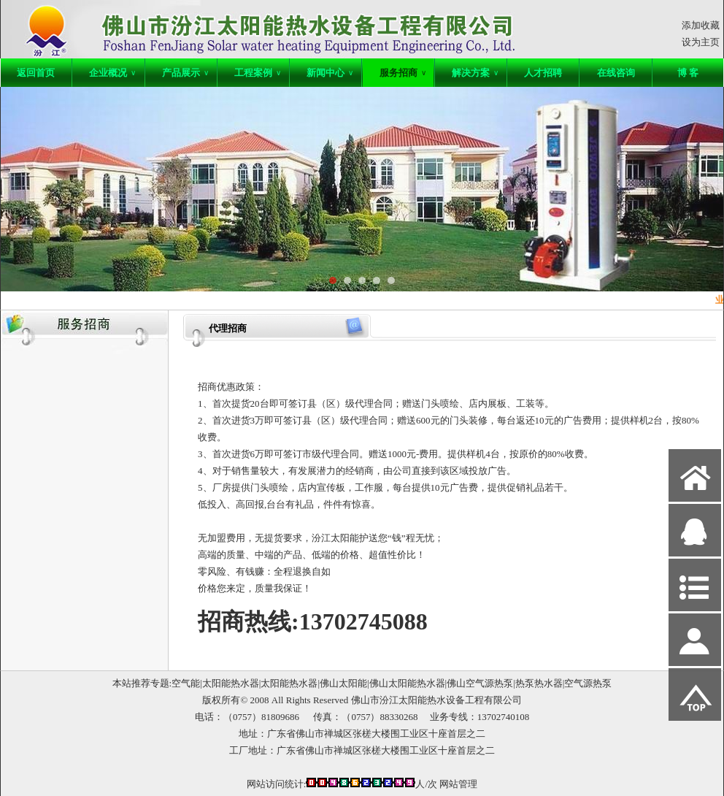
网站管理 (458, 783)
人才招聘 (543, 72)
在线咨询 (616, 72)
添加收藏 (701, 25)
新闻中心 (330, 72)
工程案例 (257, 72)
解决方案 (475, 72)
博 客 (687, 72)
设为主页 (701, 42)
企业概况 (112, 72)
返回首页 (36, 72)
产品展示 (185, 72)
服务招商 (403, 72)
